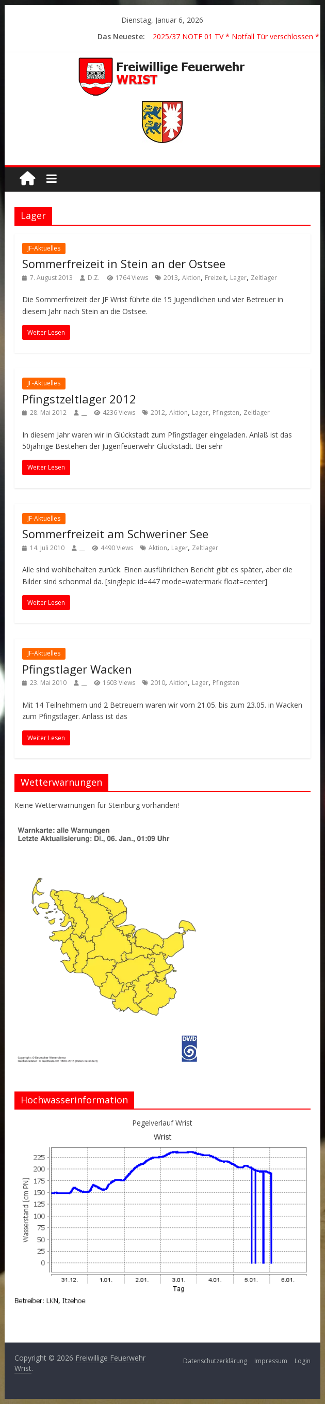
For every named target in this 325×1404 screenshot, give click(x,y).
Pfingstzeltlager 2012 (79, 399)
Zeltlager (264, 277)
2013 (171, 277)
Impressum (270, 1360)
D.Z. (94, 277)
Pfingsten (226, 412)
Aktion (191, 277)
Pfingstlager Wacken (77, 669)
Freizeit (215, 277)
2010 (158, 682)
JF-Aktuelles (43, 248)
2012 (158, 412)
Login (303, 1360)
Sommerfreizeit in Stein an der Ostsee (123, 263)
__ (84, 412)
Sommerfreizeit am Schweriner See (115, 533)
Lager (238, 277)
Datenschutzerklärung (215, 1360)
